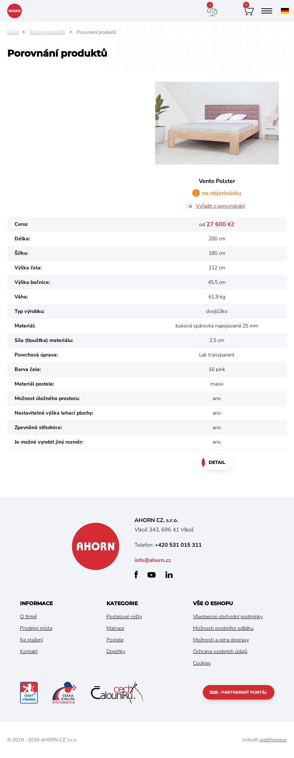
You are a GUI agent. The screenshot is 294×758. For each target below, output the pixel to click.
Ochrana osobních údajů (220, 651)
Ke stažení (31, 639)
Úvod (12, 32)
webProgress (273, 740)
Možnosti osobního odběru (223, 628)
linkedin (169, 574)
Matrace (115, 628)
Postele (115, 639)
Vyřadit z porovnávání (220, 206)
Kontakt (29, 651)
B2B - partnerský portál (238, 692)
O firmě (28, 616)
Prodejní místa (36, 628)
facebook (136, 574)
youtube (152, 575)
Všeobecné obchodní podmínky (228, 616)
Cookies (202, 663)
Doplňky (115, 651)
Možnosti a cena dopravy (221, 639)
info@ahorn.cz (152, 560)
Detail (217, 462)
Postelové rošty (124, 616)
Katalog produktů (47, 32)
